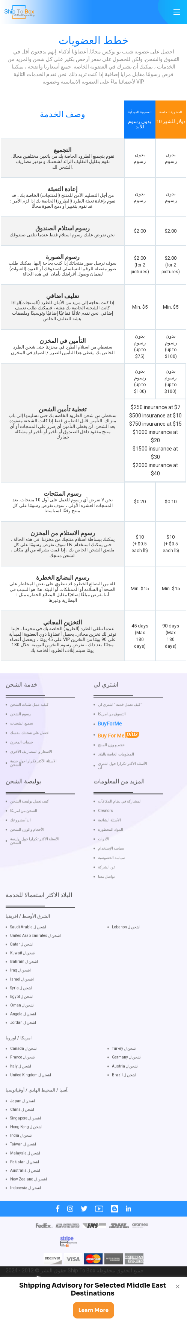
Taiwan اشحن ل (23, 1165)
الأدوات (103, 860)
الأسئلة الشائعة (109, 841)
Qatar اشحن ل (21, 965)
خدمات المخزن (21, 763)
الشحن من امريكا (23, 832)
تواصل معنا (106, 898)
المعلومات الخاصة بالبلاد (116, 775)
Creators (105, 832)
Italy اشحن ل (20, 1087)
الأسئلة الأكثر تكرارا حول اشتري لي (122, 786)
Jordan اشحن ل (23, 1043)
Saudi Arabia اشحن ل (28, 948)
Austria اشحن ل (125, 1087)
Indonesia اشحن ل (25, 1209)
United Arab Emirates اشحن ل (35, 957)
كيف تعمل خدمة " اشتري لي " (120, 726)
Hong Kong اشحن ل (26, 1148)
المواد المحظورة (110, 851)
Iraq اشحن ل (20, 992)
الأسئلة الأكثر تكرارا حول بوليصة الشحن (34, 862)
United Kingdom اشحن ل (30, 1096)
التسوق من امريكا (112, 735)
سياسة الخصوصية (111, 879)
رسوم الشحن (20, 735)
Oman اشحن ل (22, 1026)
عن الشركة (107, 888)
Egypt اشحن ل (21, 1017)
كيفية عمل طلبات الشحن (29, 726)
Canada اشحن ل (24, 1069)
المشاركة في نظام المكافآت (120, 822)
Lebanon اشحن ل (126, 948)
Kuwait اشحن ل (23, 974)
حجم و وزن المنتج (111, 766)
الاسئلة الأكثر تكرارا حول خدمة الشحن (33, 784)
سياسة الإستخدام (111, 869)
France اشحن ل (23, 1078)
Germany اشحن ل (127, 1078)
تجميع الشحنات (21, 744)
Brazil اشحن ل (124, 1096)
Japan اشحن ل (22, 1122)
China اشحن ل (22, 1130)
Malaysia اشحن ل (25, 1174)
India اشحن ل (21, 1156)
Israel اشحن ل (22, 1000)
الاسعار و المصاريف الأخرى (31, 773)
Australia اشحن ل (25, 1191)
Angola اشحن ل (23, 1035)
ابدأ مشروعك (20, 841)
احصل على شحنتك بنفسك (30, 754)
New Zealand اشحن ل (28, 1200)
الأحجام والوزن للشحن (27, 851)
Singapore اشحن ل (25, 1139)
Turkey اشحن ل (124, 1069)
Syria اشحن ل (21, 1009)
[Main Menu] (176, 12)
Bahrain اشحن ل (24, 982)
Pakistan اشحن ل (24, 1183)
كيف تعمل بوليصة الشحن (29, 822)
